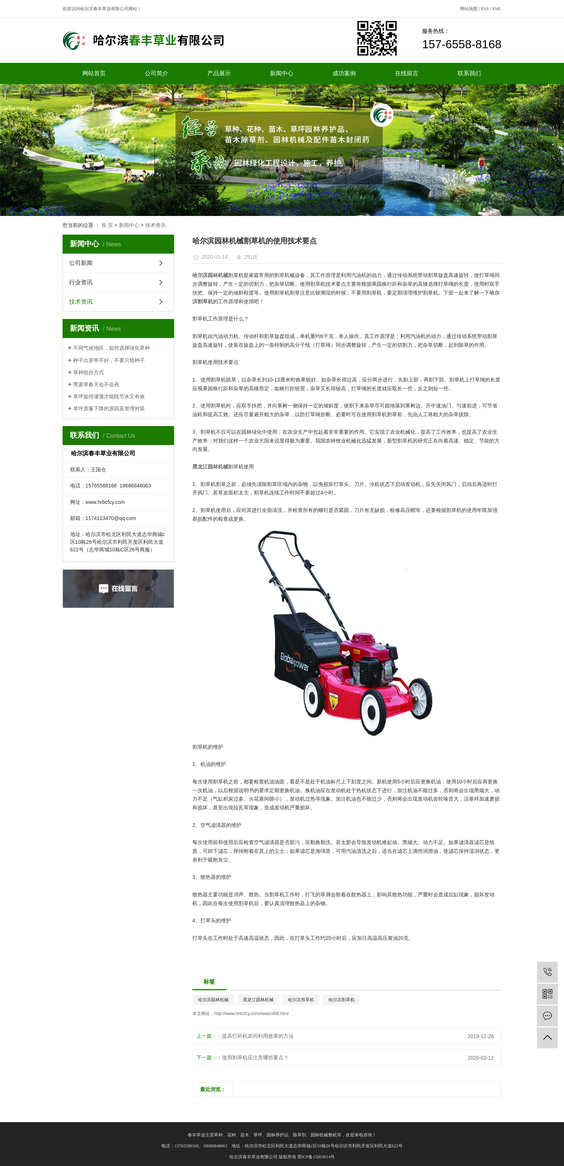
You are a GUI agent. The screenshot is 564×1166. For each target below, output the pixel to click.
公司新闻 (81, 263)
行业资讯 (81, 282)
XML (496, 8)
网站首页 (94, 73)
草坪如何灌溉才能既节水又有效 (109, 396)
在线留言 (406, 73)
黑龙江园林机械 (258, 999)
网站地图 (469, 8)
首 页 (107, 225)
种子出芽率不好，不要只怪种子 (109, 360)
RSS (485, 8)
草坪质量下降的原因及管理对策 (109, 408)
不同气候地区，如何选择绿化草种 (111, 348)
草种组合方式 (88, 372)
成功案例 (344, 73)
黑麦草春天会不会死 (96, 384)
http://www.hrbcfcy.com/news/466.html (251, 1013)
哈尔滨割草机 (341, 999)
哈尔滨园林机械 (213, 999)
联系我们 (469, 73)
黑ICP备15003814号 (316, 1156)
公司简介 (156, 73)
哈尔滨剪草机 (301, 999)
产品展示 (219, 73)
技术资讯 (155, 225)
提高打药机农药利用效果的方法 (258, 1036)
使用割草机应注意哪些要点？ (255, 1057)
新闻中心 (281, 73)
